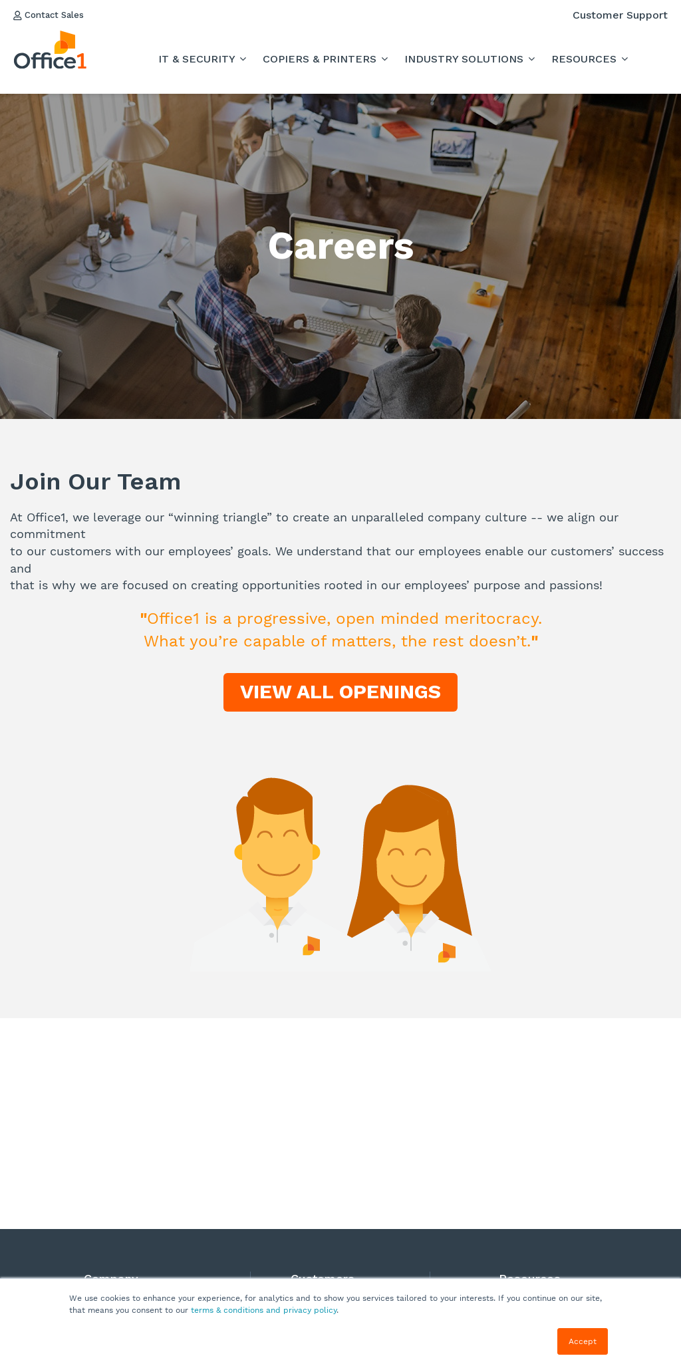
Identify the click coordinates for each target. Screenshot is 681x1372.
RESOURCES (585, 59)
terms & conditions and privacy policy (264, 1310)
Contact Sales (55, 15)
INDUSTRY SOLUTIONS (465, 59)
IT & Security (198, 59)
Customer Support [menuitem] (620, 15)
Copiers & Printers (321, 59)
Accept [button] (583, 1341)
